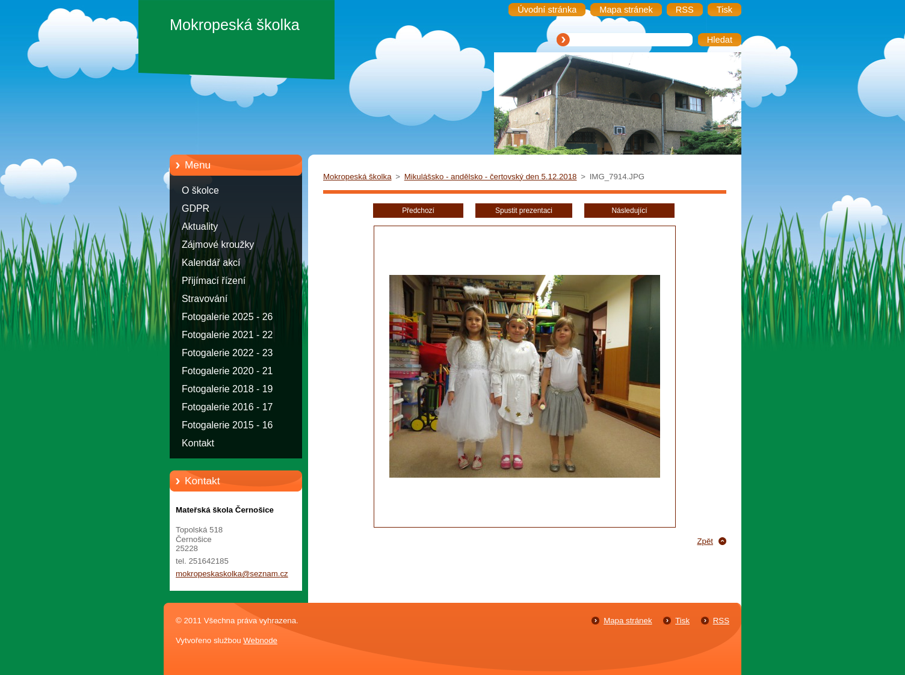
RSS (721, 620)
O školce (200, 190)
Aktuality (200, 226)
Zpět (705, 541)
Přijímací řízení (214, 281)
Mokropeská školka (357, 176)
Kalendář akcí (211, 262)
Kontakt (198, 443)
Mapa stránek (628, 620)
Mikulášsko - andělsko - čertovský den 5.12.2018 (490, 176)
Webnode (260, 640)
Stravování (204, 299)
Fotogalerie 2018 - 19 (227, 389)
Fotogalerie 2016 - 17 (227, 407)
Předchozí (418, 210)
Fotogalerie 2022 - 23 (227, 353)
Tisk (682, 620)
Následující (629, 210)
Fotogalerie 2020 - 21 (227, 371)
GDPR (195, 208)
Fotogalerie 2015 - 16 (227, 425)
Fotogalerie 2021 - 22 (227, 335)
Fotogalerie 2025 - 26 (227, 317)
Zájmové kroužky (218, 244)
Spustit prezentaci (523, 210)
